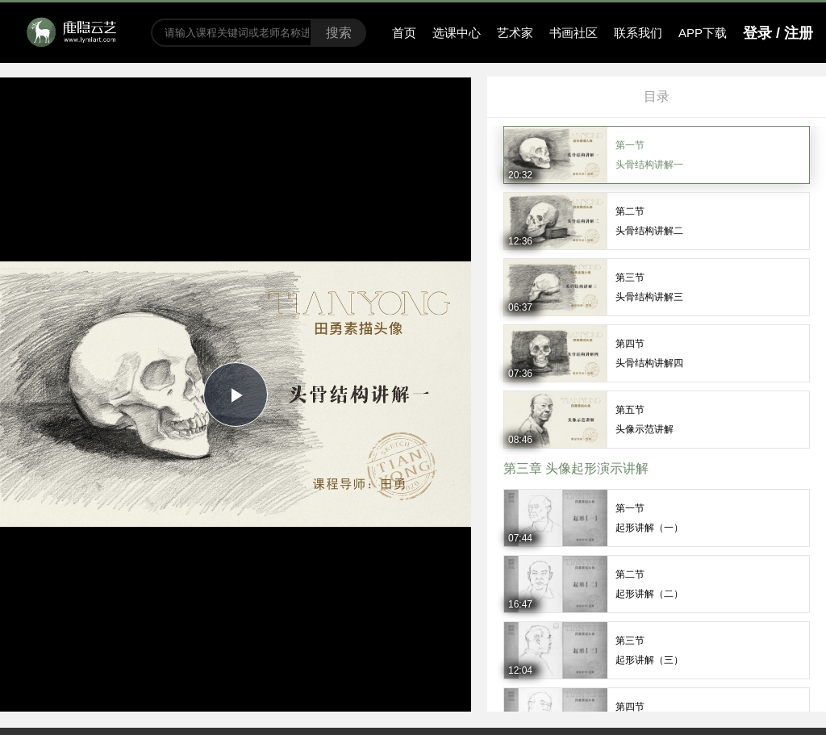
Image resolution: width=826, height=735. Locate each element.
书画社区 (573, 33)
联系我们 (638, 33)
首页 (404, 33)
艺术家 (515, 33)
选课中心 (456, 33)
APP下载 (702, 33)
